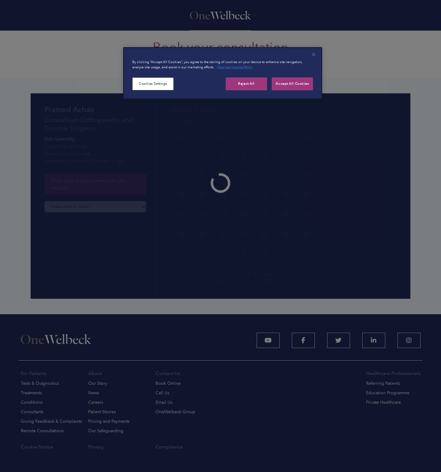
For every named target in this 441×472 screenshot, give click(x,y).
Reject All (246, 83)
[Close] (313, 54)
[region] (222, 73)
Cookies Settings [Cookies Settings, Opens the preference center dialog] (153, 83)
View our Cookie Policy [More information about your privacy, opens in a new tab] (234, 67)
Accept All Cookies (292, 83)
